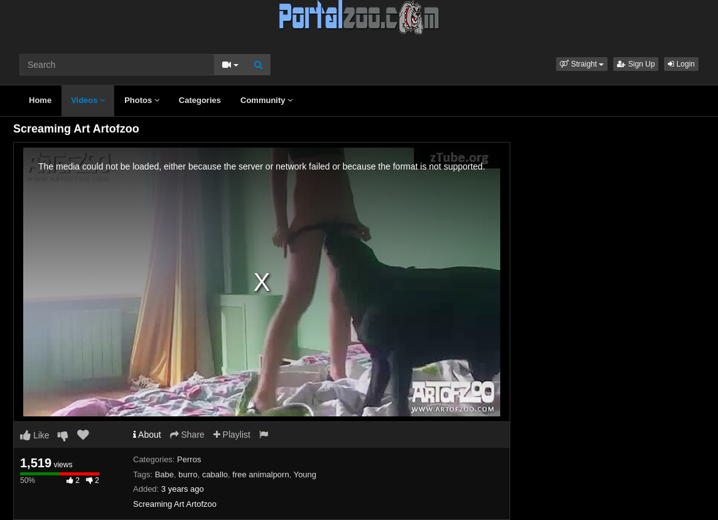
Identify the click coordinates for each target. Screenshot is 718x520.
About (147, 435)
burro (187, 474)
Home (40, 100)
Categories (200, 100)
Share (187, 435)
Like (35, 435)
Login (681, 64)
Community (266, 100)
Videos (88, 100)
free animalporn (260, 474)
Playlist (231, 435)
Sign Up (636, 64)
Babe (164, 474)
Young (305, 474)
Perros (189, 459)
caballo (215, 474)
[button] (582, 64)
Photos (141, 100)
